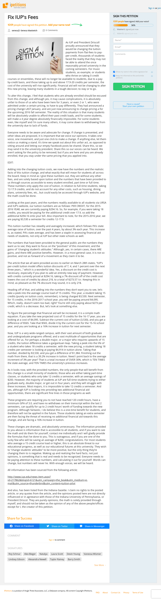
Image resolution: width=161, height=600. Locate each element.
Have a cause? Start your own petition (133, 105)
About (105, 592)
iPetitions (14, 5)
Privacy (126, 592)
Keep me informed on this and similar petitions (128, 77)
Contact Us (115, 592)
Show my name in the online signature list (130, 72)
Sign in (151, 8)
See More (99, 565)
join (159, 8)
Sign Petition (133, 86)
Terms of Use (137, 592)
